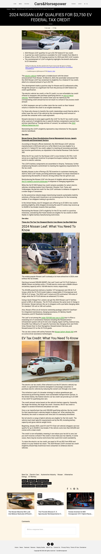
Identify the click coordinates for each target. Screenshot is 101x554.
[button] (85, 3)
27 (10, 495)
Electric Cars (34, 475)
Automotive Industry (48, 475)
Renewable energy (41, 486)
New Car (25, 475)
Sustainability (47, 483)
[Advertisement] (50, 461)
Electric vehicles (36, 483)
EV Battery (32, 477)
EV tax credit (26, 483)
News (13, 9)
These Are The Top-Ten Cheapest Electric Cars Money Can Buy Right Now (49, 222)
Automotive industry (28, 486)
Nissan (60, 475)
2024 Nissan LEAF (43, 480)
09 (40, 495)
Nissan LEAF (32, 480)
